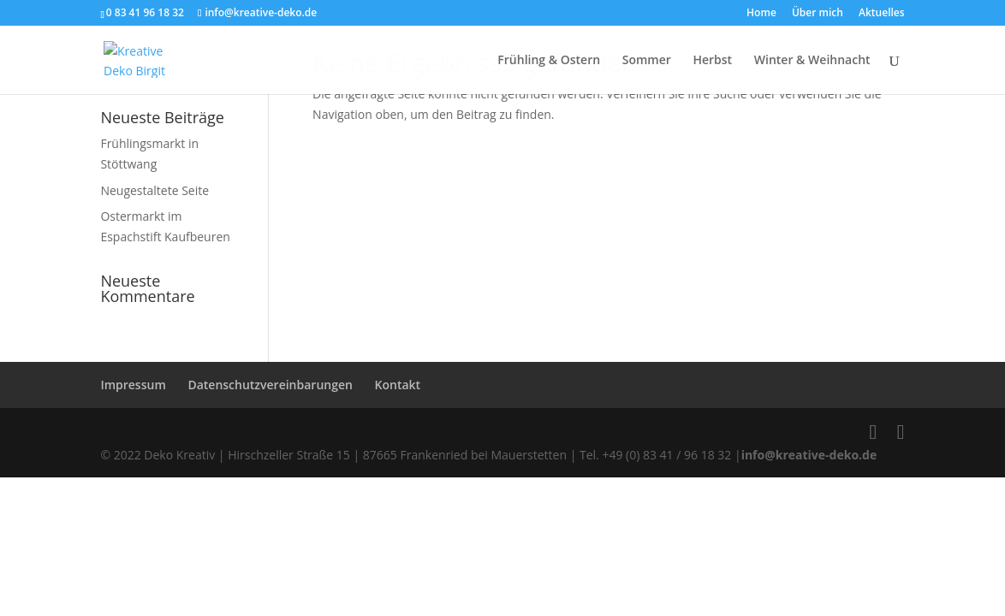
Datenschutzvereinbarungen (270, 384)
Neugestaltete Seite (154, 190)
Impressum (132, 384)
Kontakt (398, 384)
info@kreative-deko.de (809, 455)
